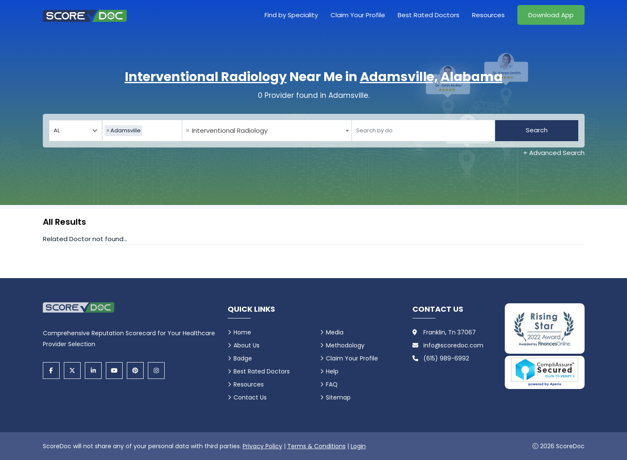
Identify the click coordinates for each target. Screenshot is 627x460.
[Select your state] (75, 130)
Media (335, 332)
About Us (246, 345)
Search (537, 130)
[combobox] (142, 130)
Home (242, 332)
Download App (551, 15)
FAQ (332, 384)
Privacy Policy (262, 446)
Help (332, 371)
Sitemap (338, 397)
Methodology (345, 345)
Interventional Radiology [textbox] (227, 131)
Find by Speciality (291, 15)
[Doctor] (423, 130)
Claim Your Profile (358, 15)
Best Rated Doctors (428, 15)
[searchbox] (146, 130)
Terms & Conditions (316, 446)
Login (358, 446)
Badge (242, 358)
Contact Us (250, 397)
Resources (488, 15)
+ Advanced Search (554, 152)
